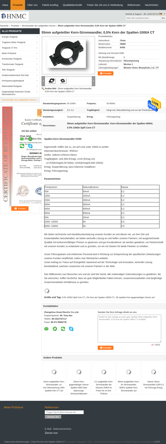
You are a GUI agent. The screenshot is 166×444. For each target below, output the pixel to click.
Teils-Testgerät (8, 70)
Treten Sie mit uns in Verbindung (105, 4)
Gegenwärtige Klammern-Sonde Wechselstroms (16, 93)
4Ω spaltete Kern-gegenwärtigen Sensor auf (135, 297)
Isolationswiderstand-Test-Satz (15, 75)
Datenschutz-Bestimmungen (17, 442)
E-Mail (48, 429)
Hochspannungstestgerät (13, 81)
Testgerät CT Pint (9, 48)
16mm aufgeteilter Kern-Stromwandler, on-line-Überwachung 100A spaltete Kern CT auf (54, 386)
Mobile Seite (51, 433)
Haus (5, 4)
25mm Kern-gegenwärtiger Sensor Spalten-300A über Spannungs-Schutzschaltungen (78, 388)
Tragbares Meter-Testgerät (13, 42)
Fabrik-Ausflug (50, 4)
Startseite (4, 26)
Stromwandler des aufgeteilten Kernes (38, 26)
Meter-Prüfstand (9, 53)
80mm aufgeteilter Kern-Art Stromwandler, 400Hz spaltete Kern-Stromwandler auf (128, 386)
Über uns (32, 4)
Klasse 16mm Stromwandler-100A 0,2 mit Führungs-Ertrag (153, 385)
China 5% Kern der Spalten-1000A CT (48, 442)
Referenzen (133, 4)
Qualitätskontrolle (72, 4)
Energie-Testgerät (10, 37)
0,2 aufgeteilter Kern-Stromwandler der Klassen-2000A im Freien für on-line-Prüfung (103, 388)
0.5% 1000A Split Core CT (73, 297)
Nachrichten (151, 4)
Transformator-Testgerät (12, 64)
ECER (157, 442)
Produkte (18, 4)
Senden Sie (53, 417)
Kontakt (107, 73)
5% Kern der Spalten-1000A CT (100, 297)
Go (163, 18)
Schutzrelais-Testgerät (12, 59)
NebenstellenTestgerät (12, 86)
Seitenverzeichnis (62, 429)
